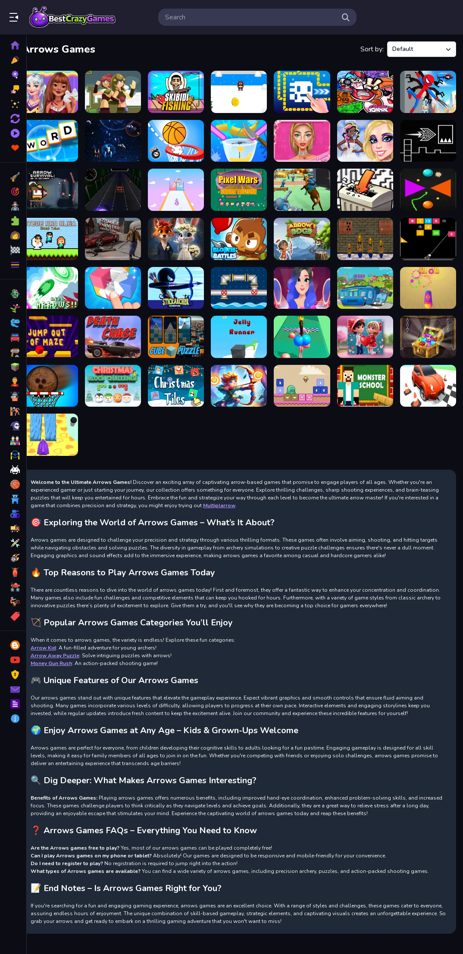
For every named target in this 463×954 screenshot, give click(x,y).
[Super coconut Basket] (61, 377)
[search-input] (250, 17)
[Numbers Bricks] (429, 234)
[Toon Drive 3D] (429, 377)
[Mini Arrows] (61, 281)
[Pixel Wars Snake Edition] (245, 186)
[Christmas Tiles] (184, 377)
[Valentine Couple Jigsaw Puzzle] (368, 329)
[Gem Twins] (123, 91)
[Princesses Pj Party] (61, 91)
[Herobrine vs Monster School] (368, 377)
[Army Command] (306, 186)
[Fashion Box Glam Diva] (306, 139)
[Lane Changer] (123, 186)
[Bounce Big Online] (306, 329)
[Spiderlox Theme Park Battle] (429, 91)
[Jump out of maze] (61, 329)
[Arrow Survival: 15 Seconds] (61, 186)
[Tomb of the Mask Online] (306, 91)
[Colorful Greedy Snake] (429, 186)
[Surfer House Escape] (368, 234)
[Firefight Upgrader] (61, 425)
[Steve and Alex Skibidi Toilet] (61, 234)
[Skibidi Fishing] (184, 91)
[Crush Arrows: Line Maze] (368, 186)
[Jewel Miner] (429, 329)
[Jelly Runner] (245, 329)
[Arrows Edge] (306, 234)
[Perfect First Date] (306, 281)
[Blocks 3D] (123, 281)
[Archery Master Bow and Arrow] (245, 377)
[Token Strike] (429, 281)
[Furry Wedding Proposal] (184, 234)
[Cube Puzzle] (184, 329)
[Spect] (123, 139)
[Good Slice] (245, 139)
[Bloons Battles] (245, 234)
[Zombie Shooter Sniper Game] (123, 234)
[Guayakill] (368, 281)
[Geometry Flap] (429, 139)
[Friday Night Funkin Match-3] (368, 91)
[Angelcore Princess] (368, 139)
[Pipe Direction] (245, 281)
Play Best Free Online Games (72, 17)
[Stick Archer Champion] (184, 281)
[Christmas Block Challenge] (123, 377)
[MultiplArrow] (184, 186)
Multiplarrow (266, 494)
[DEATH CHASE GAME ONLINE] (123, 329)
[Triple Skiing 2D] (245, 91)
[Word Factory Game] (61, 139)
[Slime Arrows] (306, 377)
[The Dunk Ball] (184, 139)
